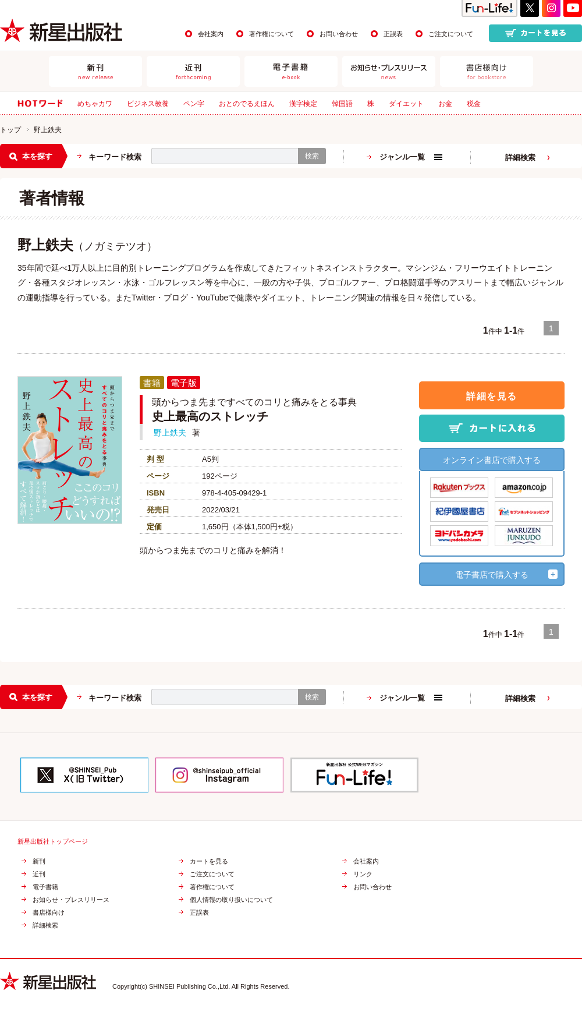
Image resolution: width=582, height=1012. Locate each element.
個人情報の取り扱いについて (231, 900)
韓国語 (342, 103)
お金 (445, 103)
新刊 (39, 861)
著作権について (271, 33)
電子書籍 (45, 887)
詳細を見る (491, 396)
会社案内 (210, 33)
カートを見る (209, 861)
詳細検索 (520, 157)
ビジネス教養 (148, 103)
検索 (312, 156)
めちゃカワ (94, 103)
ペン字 (193, 103)
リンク (362, 874)
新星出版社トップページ (52, 841)
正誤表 (393, 33)
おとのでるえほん (247, 103)
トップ (10, 129)
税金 (474, 103)
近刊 (39, 874)
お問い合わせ (339, 33)
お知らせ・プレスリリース (71, 900)
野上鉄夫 (170, 432)
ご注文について (450, 33)
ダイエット (406, 103)
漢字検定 (303, 103)
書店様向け (49, 913)
